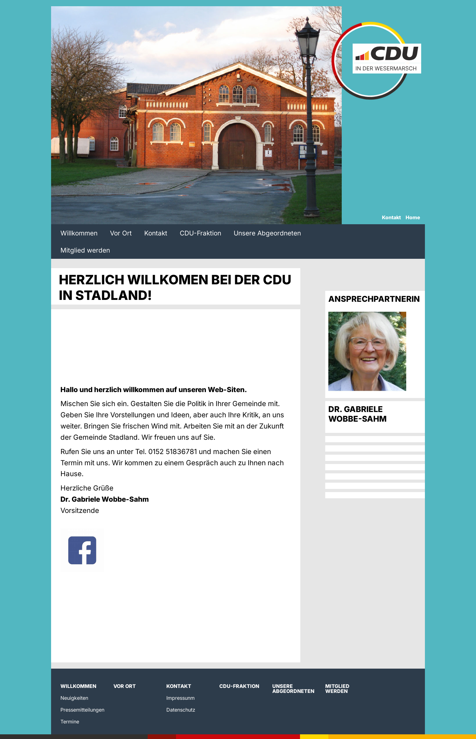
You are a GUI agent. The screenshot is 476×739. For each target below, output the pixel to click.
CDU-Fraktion (200, 233)
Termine (69, 721)
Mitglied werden (85, 250)
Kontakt (391, 217)
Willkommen (79, 233)
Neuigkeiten (74, 698)
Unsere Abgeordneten (267, 233)
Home (413, 217)
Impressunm (180, 698)
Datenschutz (180, 710)
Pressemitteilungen (82, 710)
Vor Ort (121, 233)
